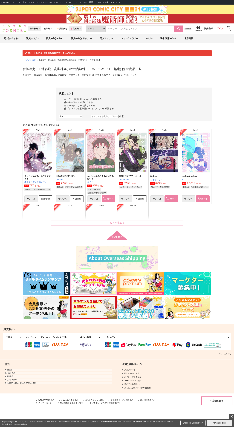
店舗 (24, 2)
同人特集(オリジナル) (81, 38)
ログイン (218, 28)
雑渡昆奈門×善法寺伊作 (97, 193)
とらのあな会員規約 (69, 400)
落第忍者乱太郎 (94, 189)
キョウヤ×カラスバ (134, 187)
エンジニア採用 (101, 2)
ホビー (149, 38)
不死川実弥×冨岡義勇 (73, 187)
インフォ (16, 2)
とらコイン (59, 2)
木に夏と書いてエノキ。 (35, 182)
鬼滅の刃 (28, 189)
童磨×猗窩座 (165, 187)
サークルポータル (44, 2)
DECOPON (124, 179)
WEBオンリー (71, 2)
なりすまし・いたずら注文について (105, 403)
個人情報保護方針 (147, 400)
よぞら (90, 182)
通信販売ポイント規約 (94, 400)
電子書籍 (188, 38)
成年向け (48, 28)
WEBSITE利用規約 (46, 400)
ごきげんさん (156, 179)
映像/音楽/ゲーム (168, 38)
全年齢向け (35, 28)
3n (183, 179)
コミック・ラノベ (129, 38)
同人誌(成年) (32, 38)
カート (108, 198)
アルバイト (115, 2)
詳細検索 (188, 28)
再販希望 (45, 198)
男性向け (62, 28)
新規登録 (208, 28)
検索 (121, 116)
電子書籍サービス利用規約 (122, 400)
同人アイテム (106, 38)
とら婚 (31, 2)
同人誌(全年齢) (11, 38)
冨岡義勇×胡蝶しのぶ (42, 189)
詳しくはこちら (225, 354)
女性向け (75, 28)
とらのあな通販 (29, 60)
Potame (59, 179)
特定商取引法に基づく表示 (71, 403)
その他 (122, 187)
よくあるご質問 (86, 2)
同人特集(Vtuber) (55, 38)
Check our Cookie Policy (193, 423)
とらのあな (6, 2)
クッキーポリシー (45, 403)
